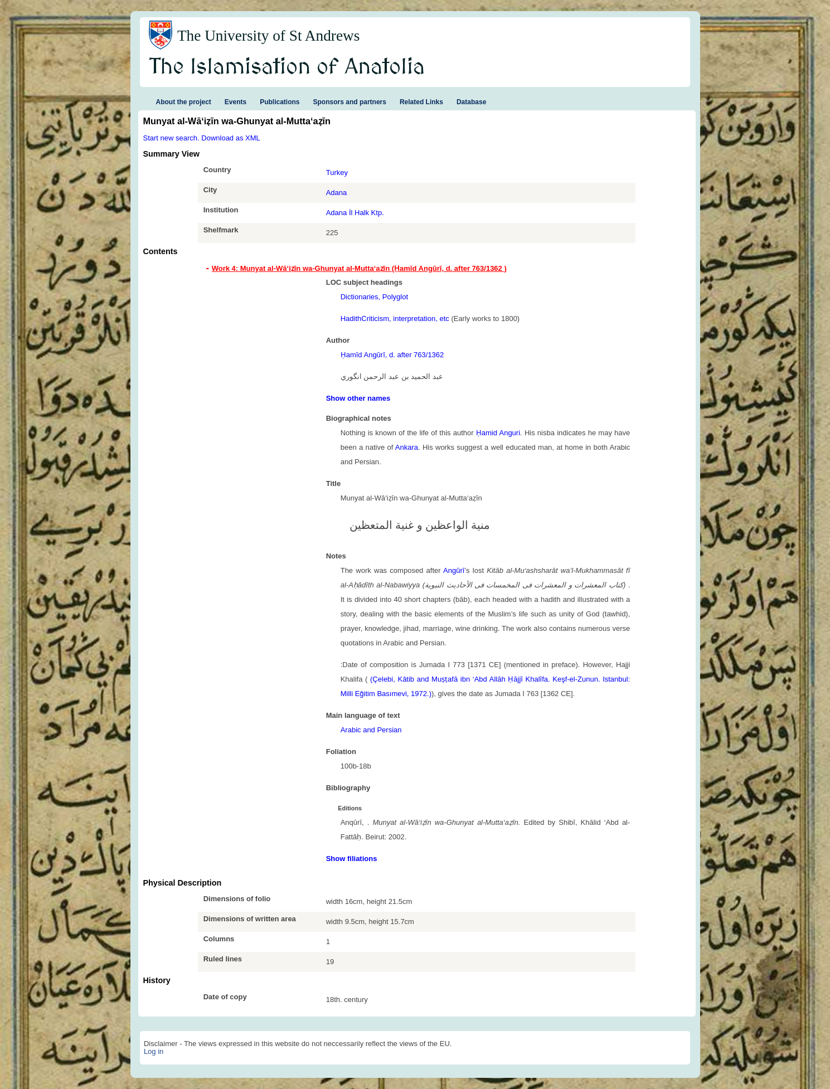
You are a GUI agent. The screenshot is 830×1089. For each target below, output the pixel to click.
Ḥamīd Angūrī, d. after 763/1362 (392, 355)
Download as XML (230, 138)
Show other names (358, 398)
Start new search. (171, 138)
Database (471, 102)
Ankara (406, 447)
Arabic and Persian (371, 730)
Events (235, 102)
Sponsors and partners (349, 102)
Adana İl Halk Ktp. (355, 212)
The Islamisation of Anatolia (287, 67)
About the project (183, 102)
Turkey (337, 172)
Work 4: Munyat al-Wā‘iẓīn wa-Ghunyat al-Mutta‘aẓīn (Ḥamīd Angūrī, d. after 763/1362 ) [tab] (359, 268)
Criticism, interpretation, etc (405, 318)
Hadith (351, 318)
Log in (153, 1051)
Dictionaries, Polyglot (374, 297)
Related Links (421, 102)
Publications (279, 102)
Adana (336, 192)
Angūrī (453, 570)
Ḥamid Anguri (498, 433)
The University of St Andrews (268, 35)
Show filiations (351, 858)
